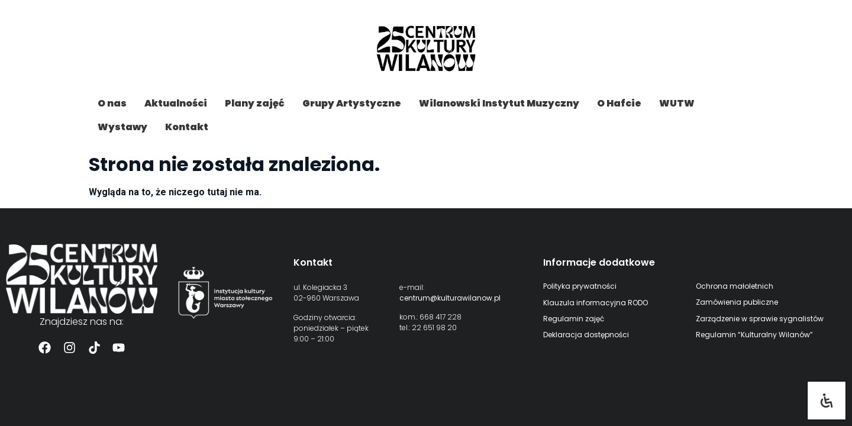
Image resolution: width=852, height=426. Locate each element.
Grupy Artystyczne (351, 103)
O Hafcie (619, 103)
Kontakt (186, 127)
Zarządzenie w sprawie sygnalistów (760, 319)
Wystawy (122, 127)
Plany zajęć (255, 103)
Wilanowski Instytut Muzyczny (499, 103)
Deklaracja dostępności (586, 335)
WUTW (677, 103)
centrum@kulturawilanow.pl (450, 298)
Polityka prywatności (580, 286)
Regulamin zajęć (573, 319)
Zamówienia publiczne (737, 302)
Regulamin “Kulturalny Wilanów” (754, 335)
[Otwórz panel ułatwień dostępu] (826, 400)
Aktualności (175, 103)
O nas (112, 103)
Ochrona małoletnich (734, 286)
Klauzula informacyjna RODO (595, 303)
